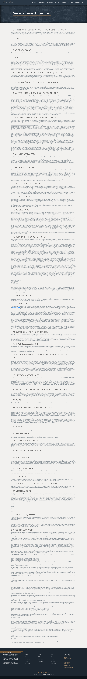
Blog (72, 2)
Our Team (53, 661)
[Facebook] (39, 672)
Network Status (65, 2)
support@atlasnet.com (68, 667)
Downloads (40, 661)
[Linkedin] (46, 672)
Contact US (77, 2)
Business (34, 2)
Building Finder (50, 2)
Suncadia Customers (29, 663)
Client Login (40, 659)
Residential (41, 2)
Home (26, 654)
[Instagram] (48, 672)
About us (57, 2)
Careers (52, 654)
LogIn (83, 2)
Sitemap (27, 661)
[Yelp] (43, 672)
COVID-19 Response (55, 663)
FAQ (39, 656)
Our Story (53, 659)
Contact (39, 654)
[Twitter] (41, 672)
